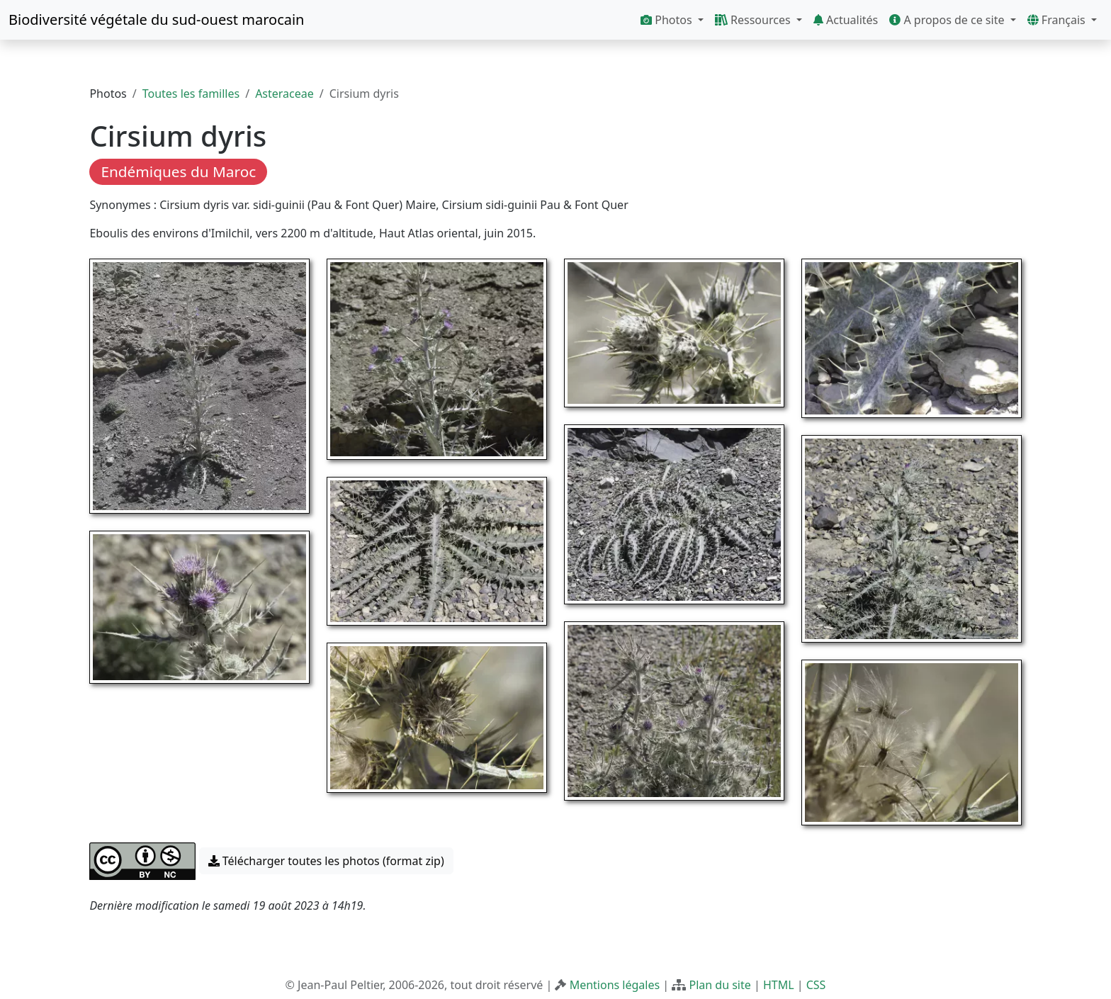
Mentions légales (615, 985)
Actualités (845, 20)
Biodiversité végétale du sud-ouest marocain (156, 19)
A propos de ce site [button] (948, 20)
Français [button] (1057, 20)
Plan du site (719, 985)
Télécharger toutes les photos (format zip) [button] (326, 861)
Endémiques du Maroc (178, 171)
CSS (816, 985)
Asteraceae (284, 93)
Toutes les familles (190, 93)
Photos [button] (668, 20)
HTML (778, 985)
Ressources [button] (754, 20)
